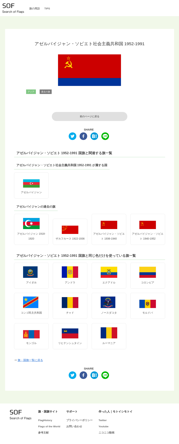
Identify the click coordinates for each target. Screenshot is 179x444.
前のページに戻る (89, 116)
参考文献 (43, 432)
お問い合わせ (74, 426)
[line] (105, 137)
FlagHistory (45, 420)
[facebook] (83, 137)
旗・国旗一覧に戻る (30, 360)
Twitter (103, 420)
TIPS (47, 8)
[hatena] (94, 137)
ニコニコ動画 (106, 432)
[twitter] (72, 137)
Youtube (104, 426)
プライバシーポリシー (79, 420)
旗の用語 (34, 8)
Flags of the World (49, 426)
